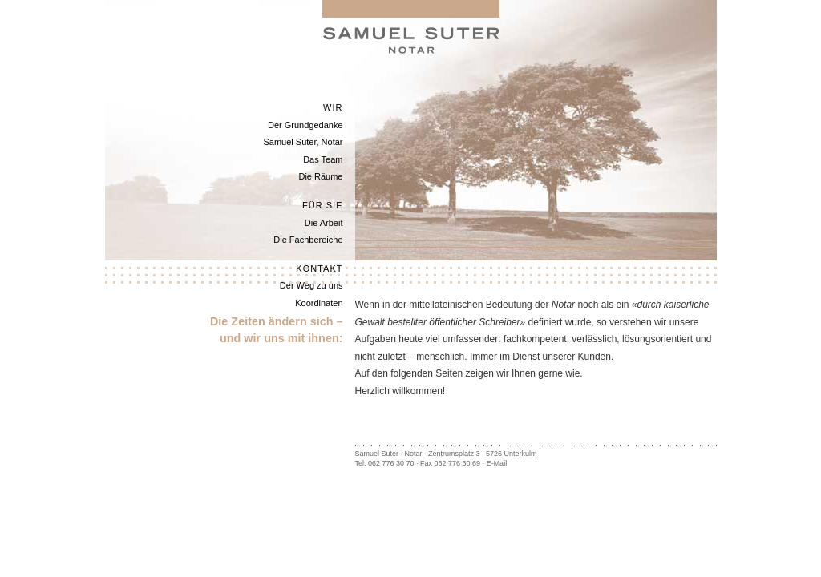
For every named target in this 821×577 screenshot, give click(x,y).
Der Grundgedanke (305, 125)
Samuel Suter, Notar (302, 142)
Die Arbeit (324, 223)
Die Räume (320, 176)
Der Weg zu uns (311, 285)
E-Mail (497, 463)
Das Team (322, 159)
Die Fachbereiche (307, 239)
